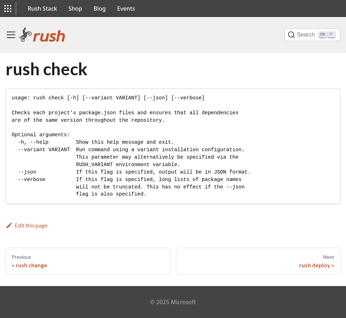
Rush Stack (42, 8)
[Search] (312, 34)
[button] (7, 8)
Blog (100, 8)
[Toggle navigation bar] (11, 34)
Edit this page (27, 225)
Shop (75, 8)
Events (126, 8)
